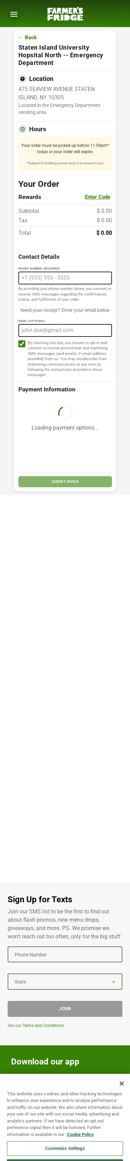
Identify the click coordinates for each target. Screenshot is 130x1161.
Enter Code (97, 197)
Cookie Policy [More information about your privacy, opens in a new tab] (80, 1140)
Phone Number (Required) (39, 268)
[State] (65, 981)
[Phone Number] (65, 954)
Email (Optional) (31, 321)
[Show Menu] (14, 14)
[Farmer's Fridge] (65, 13)
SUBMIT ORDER (65, 481)
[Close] (121, 1089)
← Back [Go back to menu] (27, 38)
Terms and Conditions (43, 1025)
